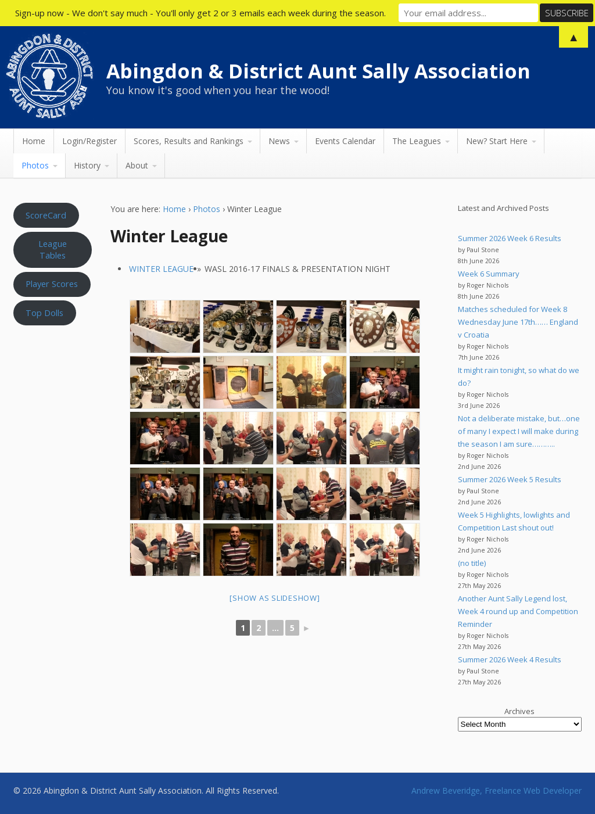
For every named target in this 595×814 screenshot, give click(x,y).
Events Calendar (345, 140)
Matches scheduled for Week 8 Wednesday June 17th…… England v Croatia (518, 322)
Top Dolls (44, 312)
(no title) (472, 563)
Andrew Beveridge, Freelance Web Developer (496, 790)
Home (33, 140)
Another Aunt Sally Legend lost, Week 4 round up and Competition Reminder (518, 611)
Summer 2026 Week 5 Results (509, 479)
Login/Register (89, 140)
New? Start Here (497, 140)
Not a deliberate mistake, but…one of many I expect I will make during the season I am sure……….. (519, 431)
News (279, 140)
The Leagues (416, 140)
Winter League (161, 268)
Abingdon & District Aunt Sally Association (318, 71)
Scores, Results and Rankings (188, 140)
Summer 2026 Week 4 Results (509, 659)
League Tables (52, 249)
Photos (35, 165)
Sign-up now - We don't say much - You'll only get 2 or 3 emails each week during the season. (200, 13)
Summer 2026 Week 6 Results (509, 238)
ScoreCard (46, 215)
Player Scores (52, 283)
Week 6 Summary (488, 273)
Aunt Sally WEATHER (52, 386)
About (137, 165)
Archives (519, 711)
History (87, 165)
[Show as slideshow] (275, 598)
